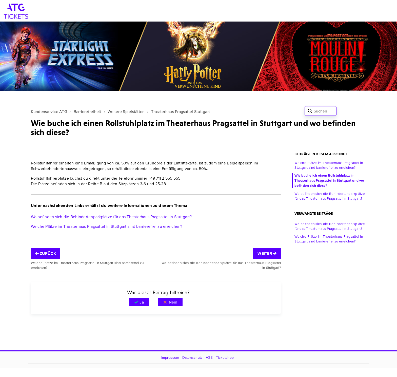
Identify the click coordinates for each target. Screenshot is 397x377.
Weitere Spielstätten (126, 111)
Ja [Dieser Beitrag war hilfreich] (142, 302)
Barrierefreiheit (87, 111)
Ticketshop (225, 357)
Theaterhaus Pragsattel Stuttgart (180, 111)
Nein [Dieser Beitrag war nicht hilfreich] (173, 302)
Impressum (170, 357)
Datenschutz (192, 357)
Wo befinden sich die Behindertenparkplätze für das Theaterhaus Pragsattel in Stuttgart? (111, 216)
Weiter (266, 253)
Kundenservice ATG (49, 111)
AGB (209, 357)
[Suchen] (321, 111)
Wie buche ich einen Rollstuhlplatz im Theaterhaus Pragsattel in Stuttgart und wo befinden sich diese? (329, 180)
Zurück (45, 253)
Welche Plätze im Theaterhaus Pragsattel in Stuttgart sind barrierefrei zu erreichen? (106, 226)
